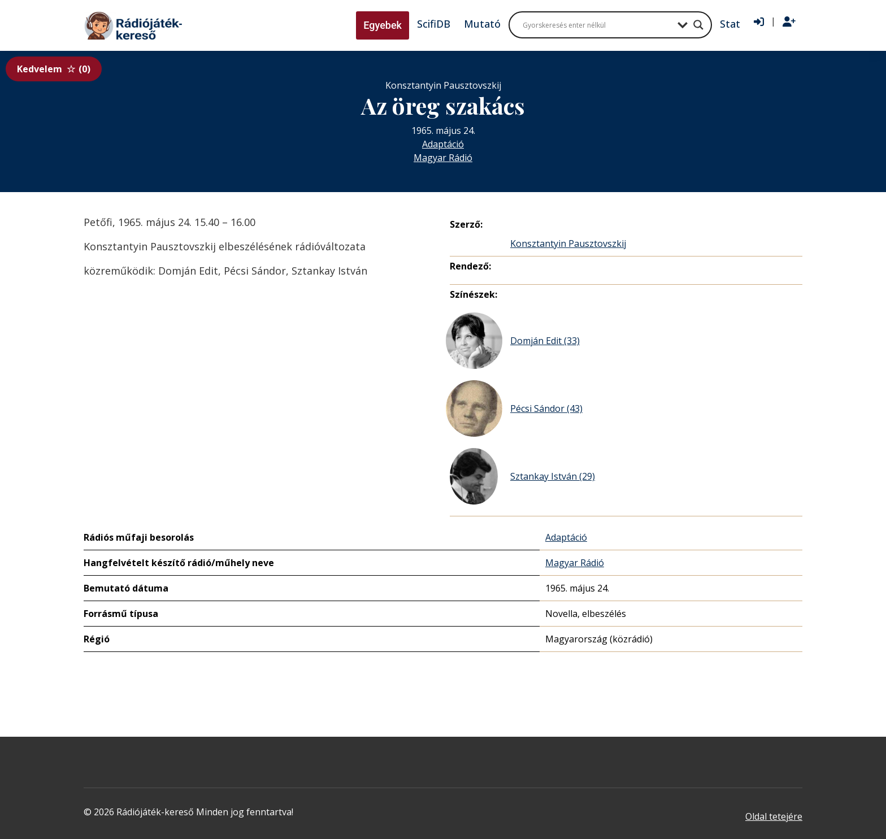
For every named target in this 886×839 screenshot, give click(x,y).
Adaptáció (443, 144)
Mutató (482, 24)
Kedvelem (53, 69)
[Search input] (597, 25)
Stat (730, 24)
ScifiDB (433, 24)
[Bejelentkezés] (759, 22)
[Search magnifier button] (698, 25)
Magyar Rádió (443, 157)
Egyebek (382, 25)
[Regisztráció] (789, 22)
